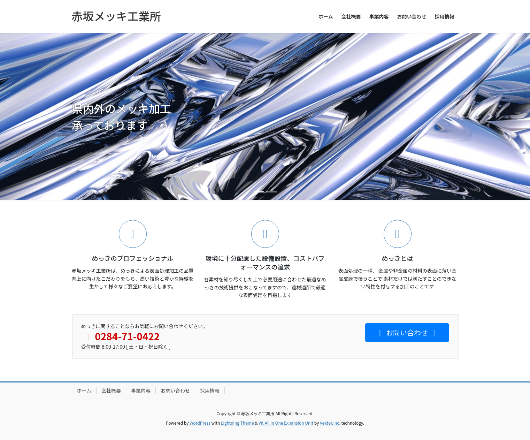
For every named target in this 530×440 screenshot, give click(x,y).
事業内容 (141, 390)
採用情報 (210, 390)
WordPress (200, 423)
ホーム (84, 390)
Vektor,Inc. (330, 423)
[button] (39, 116)
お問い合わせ (175, 390)
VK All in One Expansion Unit (286, 423)
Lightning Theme (237, 423)
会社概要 (111, 390)
